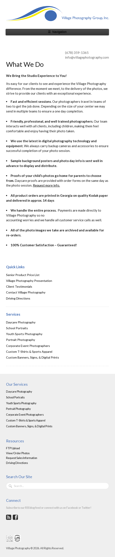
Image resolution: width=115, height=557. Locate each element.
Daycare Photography (20, 322)
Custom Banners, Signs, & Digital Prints (32, 357)
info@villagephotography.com (87, 57)
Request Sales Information (21, 458)
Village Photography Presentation (29, 280)
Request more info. (46, 185)
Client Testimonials (19, 286)
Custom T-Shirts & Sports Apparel (29, 351)
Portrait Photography (20, 340)
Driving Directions (18, 298)
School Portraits (17, 328)
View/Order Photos (18, 453)
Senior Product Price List (23, 275)
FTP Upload (13, 448)
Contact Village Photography (25, 292)
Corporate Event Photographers (28, 346)
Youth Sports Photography (24, 334)
